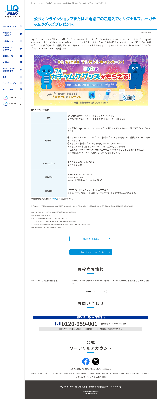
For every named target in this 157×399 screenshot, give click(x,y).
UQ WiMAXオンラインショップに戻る (91, 252)
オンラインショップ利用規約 (96, 377)
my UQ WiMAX (8, 89)
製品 (4, 77)
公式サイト (9, 98)
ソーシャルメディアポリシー (115, 373)
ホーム (33, 3)
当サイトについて (44, 373)
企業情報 (33, 373)
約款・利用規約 (82, 373)
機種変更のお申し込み (7, 33)
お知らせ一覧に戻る (91, 239)
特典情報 (6, 62)
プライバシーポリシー (96, 373)
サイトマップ (146, 373)
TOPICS (40, 3)
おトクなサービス (9, 83)
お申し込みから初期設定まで (9, 69)
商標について (80, 377)
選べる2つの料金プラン (7, 48)
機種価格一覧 (8, 56)
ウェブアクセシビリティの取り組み (63, 373)
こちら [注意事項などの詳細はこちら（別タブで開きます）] (54, 198)
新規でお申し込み (9, 26)
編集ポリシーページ (133, 373)
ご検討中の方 (8, 41)
